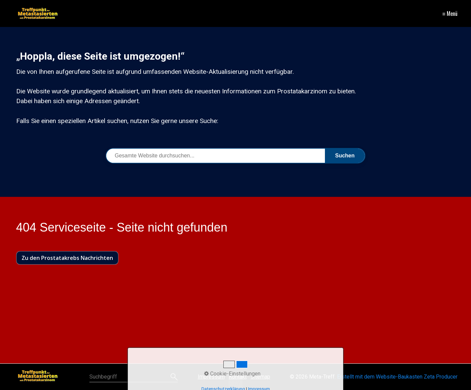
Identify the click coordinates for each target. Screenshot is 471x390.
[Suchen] (173, 376)
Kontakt (238, 376)
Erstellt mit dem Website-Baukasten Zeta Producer (397, 376)
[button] (67, 258)
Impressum (211, 376)
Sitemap (260, 376)
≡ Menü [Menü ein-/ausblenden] (450, 13)
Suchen (345, 155)
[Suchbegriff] (133, 376)
